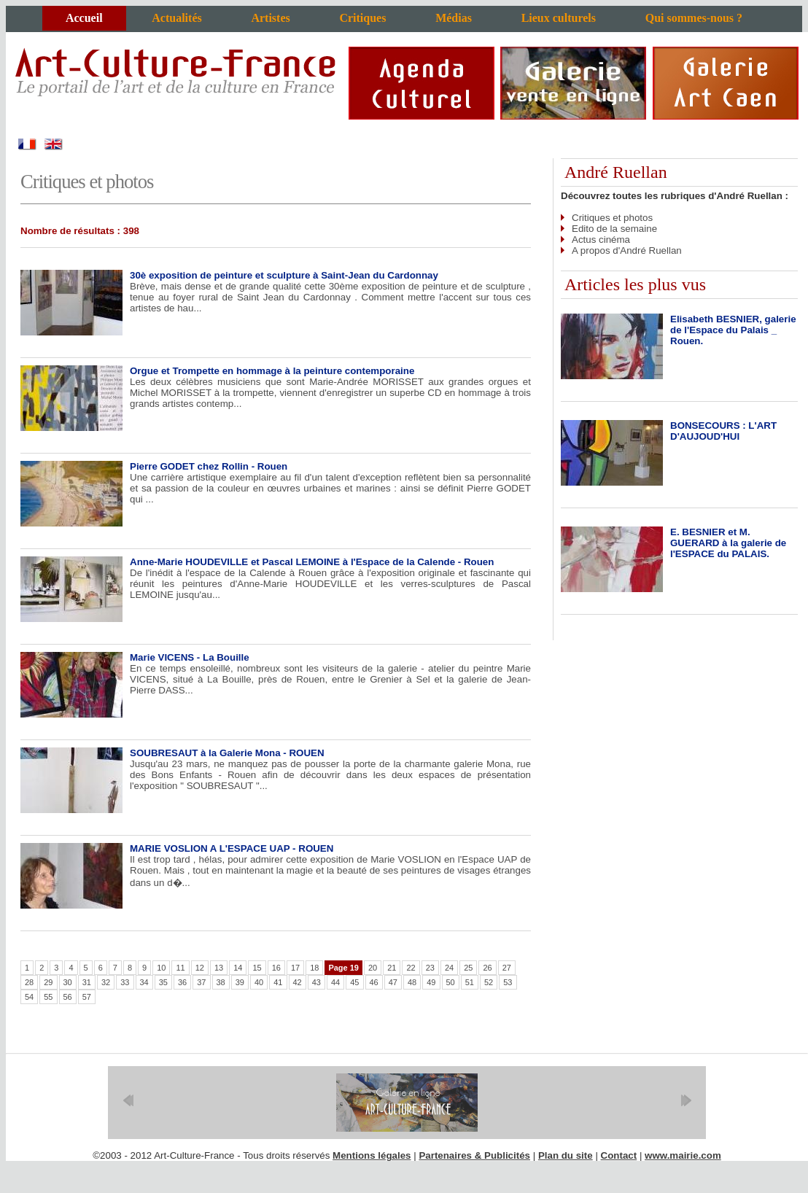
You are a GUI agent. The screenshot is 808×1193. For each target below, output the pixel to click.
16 (276, 967)
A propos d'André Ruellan (627, 250)
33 (124, 982)
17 (295, 967)
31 (86, 982)
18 (314, 967)
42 (297, 982)
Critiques (362, 18)
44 (335, 982)
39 (240, 982)
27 (506, 967)
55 (48, 996)
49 (431, 982)
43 (316, 982)
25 (468, 967)
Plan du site (565, 1155)
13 (218, 967)
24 (449, 967)
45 (354, 982)
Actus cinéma (601, 239)
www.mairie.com (683, 1155)
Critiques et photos (612, 217)
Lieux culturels (558, 18)
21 (391, 967)
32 (105, 982)
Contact (619, 1155)
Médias (453, 18)
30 (67, 982)
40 (259, 982)
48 (412, 982)
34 (144, 982)
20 (372, 967)
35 (163, 982)
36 (182, 982)
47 (393, 982)
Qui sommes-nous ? (693, 18)
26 (487, 967)
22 (410, 967)
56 (67, 996)
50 (450, 982)
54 (29, 996)
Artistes (270, 18)
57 (86, 996)
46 (374, 982)
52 (488, 982)
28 (29, 982)
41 (277, 982)
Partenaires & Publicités (474, 1155)
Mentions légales (372, 1155)
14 (237, 967)
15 (256, 967)
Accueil (84, 18)
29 (48, 982)
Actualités (176, 18)
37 (201, 982)
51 (469, 982)
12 (199, 967)
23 (430, 967)
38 (221, 982)
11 (180, 967)
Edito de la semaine (614, 228)
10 (161, 967)
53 (507, 982)
